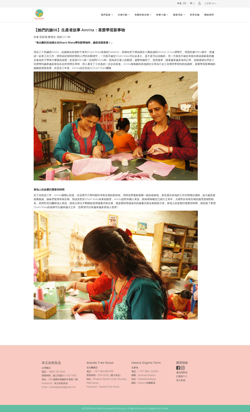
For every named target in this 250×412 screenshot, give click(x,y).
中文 (179, 3)
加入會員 (180, 380)
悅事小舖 (161, 14)
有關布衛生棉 (142, 14)
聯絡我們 (209, 14)
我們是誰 (106, 14)
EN (184, 3)
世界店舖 (195, 14)
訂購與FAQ (181, 376)
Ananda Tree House (109, 386)
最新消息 (178, 14)
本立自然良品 (61, 383)
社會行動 (122, 14)
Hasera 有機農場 (147, 382)
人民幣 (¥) (210, 3)
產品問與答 (182, 372)
